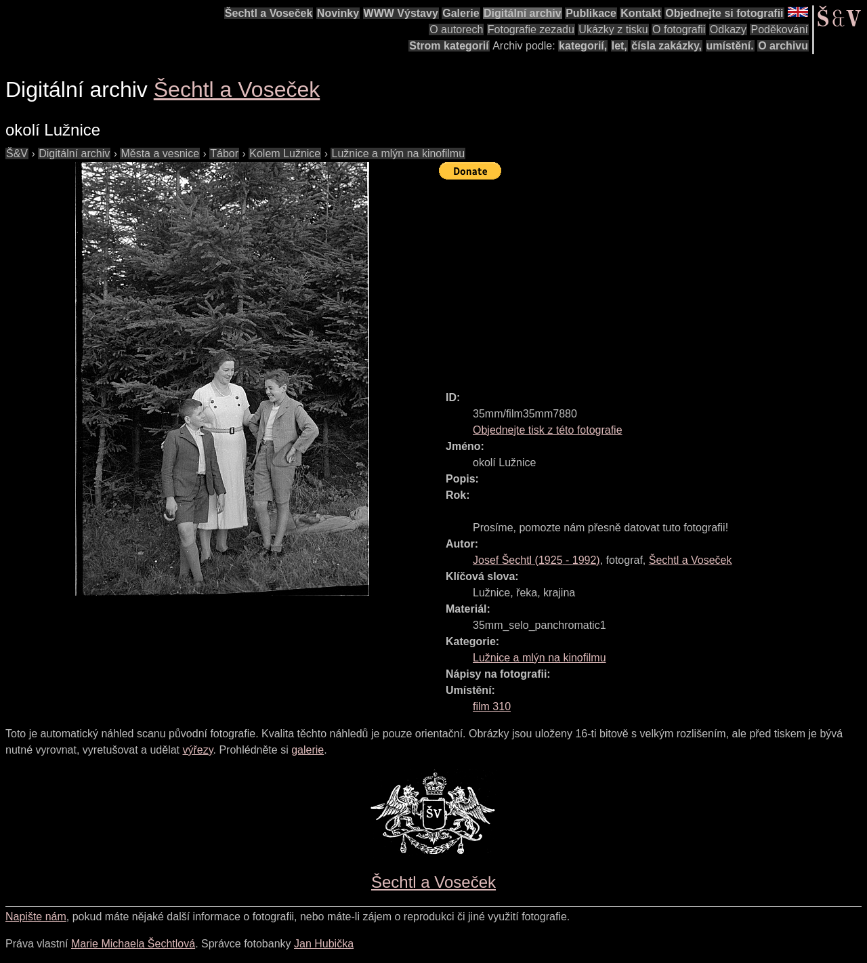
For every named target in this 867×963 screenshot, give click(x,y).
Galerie (460, 13)
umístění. (730, 46)
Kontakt (640, 13)
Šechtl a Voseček (269, 13)
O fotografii (678, 29)
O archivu (783, 46)
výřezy (197, 750)
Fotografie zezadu (531, 29)
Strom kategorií (448, 46)
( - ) (536, 560)
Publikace (591, 13)
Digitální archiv (523, 13)
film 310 (492, 706)
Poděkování (779, 29)
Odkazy (728, 29)
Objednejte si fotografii (724, 13)
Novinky (338, 13)
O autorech (456, 29)
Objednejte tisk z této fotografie (547, 430)
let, (619, 46)
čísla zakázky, (666, 46)
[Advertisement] (653, 279)
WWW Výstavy (401, 13)
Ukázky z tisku (613, 29)
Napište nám (35, 916)
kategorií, (583, 46)
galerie (307, 750)
